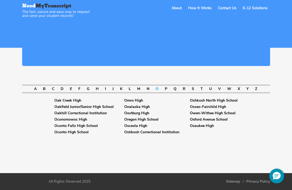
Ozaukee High (202, 126)
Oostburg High (136, 113)
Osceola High (135, 126)
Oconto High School (71, 132)
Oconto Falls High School (76, 126)
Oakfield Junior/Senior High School (84, 107)
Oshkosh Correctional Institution (151, 132)
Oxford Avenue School (209, 119)
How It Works (200, 8)
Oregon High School (141, 119)
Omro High (133, 100)
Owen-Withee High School (213, 113)
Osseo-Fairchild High (208, 107)
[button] (276, 176)
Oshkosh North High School (214, 100)
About (176, 8)
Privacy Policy (258, 181)
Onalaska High (137, 107)
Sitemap (233, 181)
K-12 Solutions (255, 8)
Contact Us (227, 8)
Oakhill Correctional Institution (80, 113)
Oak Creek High (67, 100)
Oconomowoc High (70, 119)
